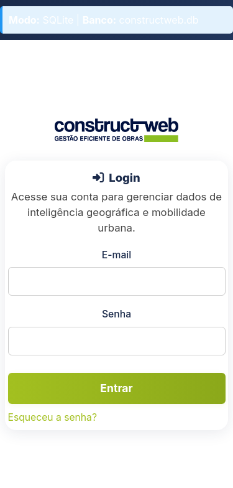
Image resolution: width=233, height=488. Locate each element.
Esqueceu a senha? (52, 417)
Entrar (116, 388)
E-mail (116, 255)
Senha (116, 314)
